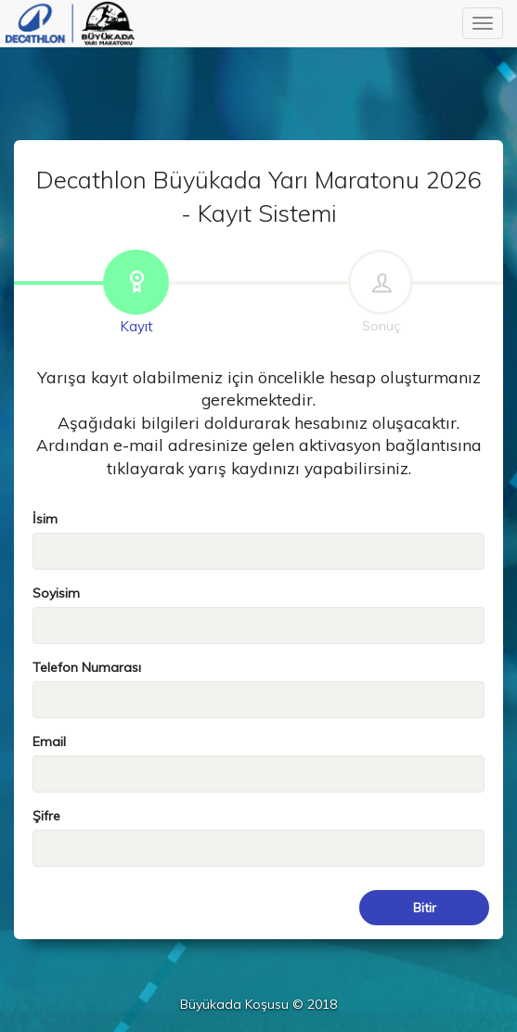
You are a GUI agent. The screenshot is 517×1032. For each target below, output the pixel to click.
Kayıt (136, 293)
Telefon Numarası (86, 667)
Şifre (46, 815)
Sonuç (380, 293)
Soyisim (56, 593)
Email (49, 741)
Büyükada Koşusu (70, 23)
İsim (45, 518)
